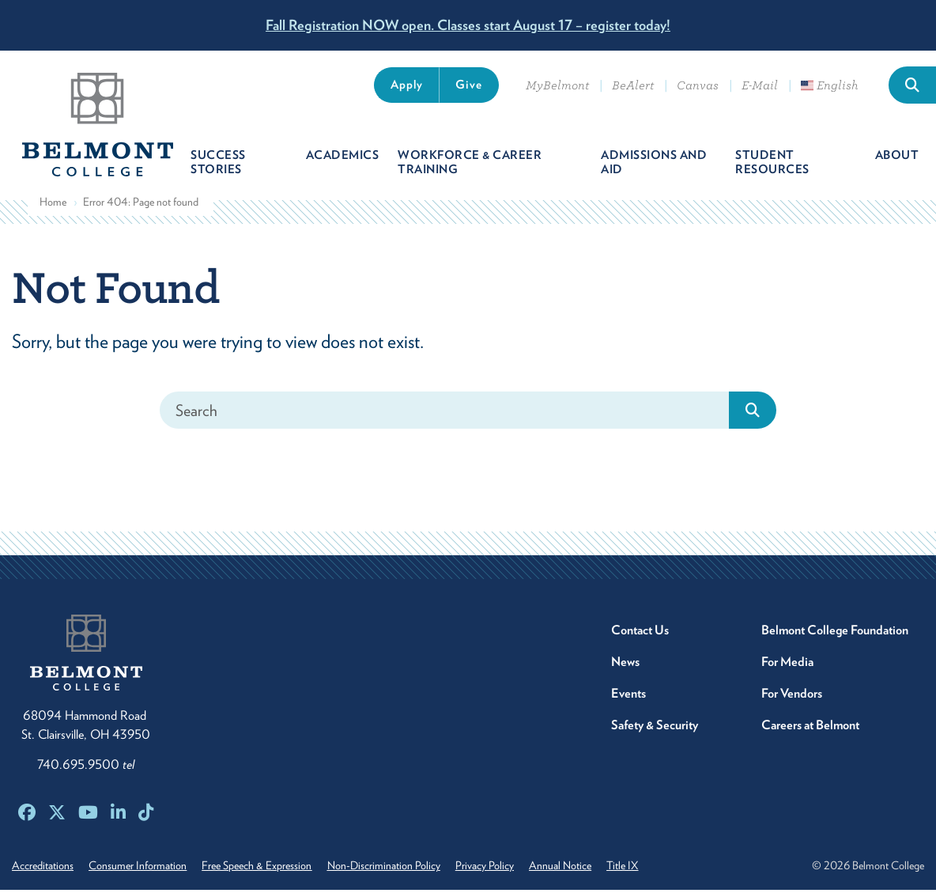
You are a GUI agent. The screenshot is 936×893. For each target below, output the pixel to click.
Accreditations (43, 868)
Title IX (635, 868)
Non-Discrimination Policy (390, 868)
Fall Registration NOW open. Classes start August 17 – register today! (468, 25)
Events (628, 696)
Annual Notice (571, 868)
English (830, 85)
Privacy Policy (493, 868)
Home (53, 205)
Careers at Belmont (810, 728)
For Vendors (791, 696)
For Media (787, 664)
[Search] (445, 413)
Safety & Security (654, 728)
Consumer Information (140, 868)
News (625, 664)
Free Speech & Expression (261, 868)
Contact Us (640, 633)
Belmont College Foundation (834, 633)
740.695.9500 (85, 767)
